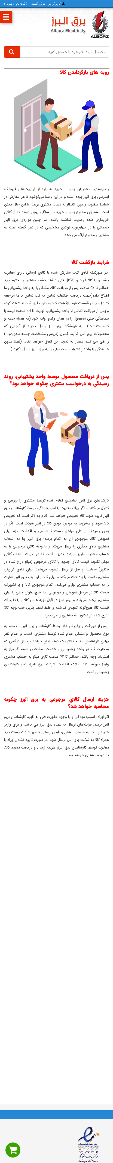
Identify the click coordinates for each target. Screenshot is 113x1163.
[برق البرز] (79, 25)
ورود (9, 4)
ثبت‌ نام (20, 4)
